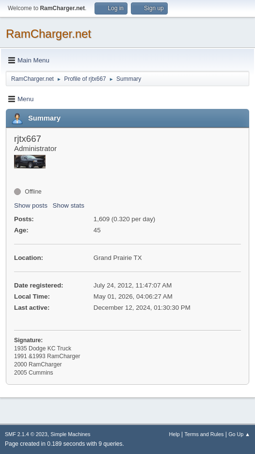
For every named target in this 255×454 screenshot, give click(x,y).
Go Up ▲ (239, 434)
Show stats (68, 205)
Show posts (31, 205)
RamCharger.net (48, 33)
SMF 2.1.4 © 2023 (26, 434)
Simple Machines (70, 434)
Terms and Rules (204, 434)
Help (174, 434)
